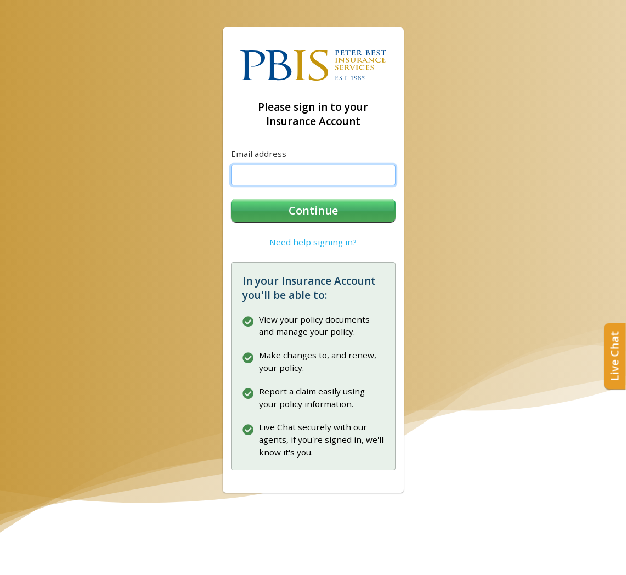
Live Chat (614, 356)
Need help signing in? (313, 241)
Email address (258, 153)
